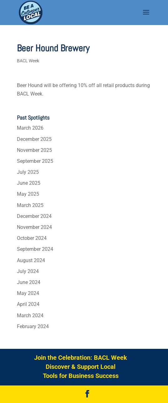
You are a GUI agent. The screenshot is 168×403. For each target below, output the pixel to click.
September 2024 (35, 249)
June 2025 (28, 183)
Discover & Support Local (80, 366)
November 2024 (34, 227)
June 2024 (28, 282)
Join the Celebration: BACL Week (80, 357)
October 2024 (32, 238)
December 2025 (34, 139)
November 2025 (34, 150)
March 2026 (30, 128)
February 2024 (33, 326)
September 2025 (35, 161)
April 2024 (28, 304)
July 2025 (28, 172)
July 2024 (28, 271)
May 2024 (28, 293)
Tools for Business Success (81, 376)
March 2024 (30, 315)
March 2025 (30, 205)
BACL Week (28, 60)
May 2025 (28, 194)
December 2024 (34, 216)
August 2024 (31, 260)
